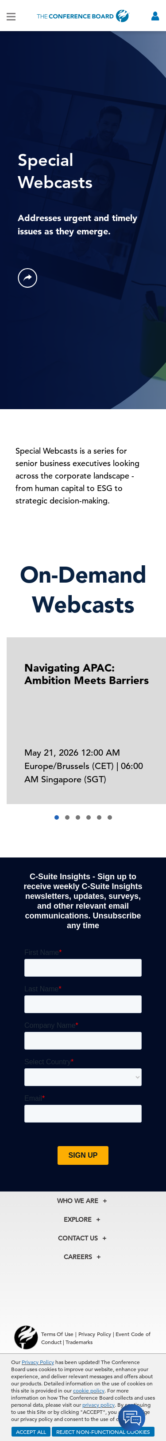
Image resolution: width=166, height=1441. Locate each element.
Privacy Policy (38, 1361)
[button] (56, 817)
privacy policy (98, 1404)
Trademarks (79, 1341)
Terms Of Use (57, 1333)
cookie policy (88, 1390)
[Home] (83, 15)
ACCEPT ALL (31, 1431)
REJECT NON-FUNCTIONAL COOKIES (103, 1431)
